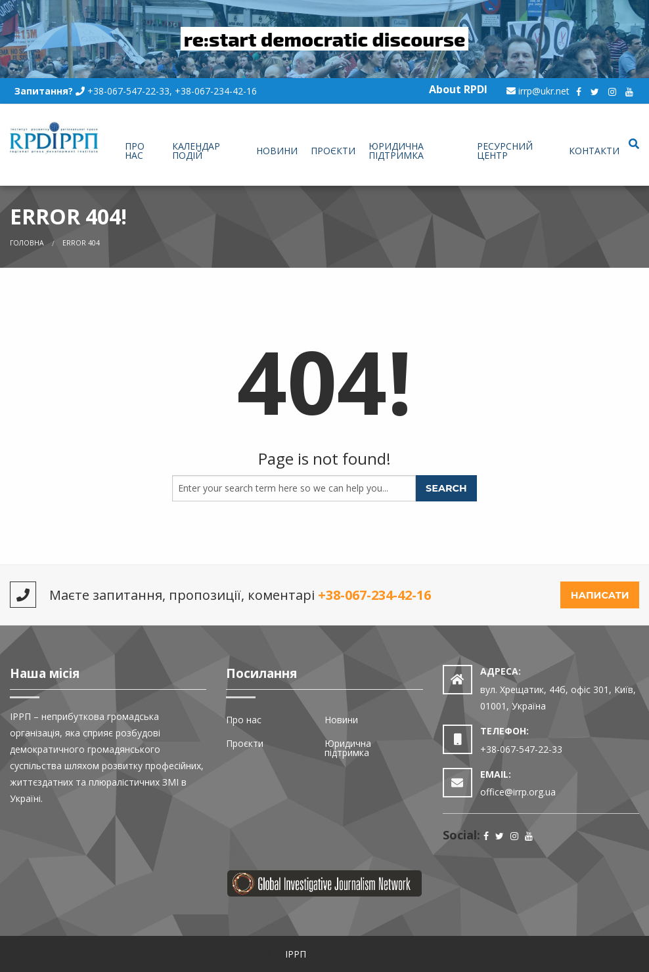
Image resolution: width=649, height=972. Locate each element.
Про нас (135, 150)
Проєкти (333, 150)
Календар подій (196, 150)
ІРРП (295, 954)
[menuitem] (142, 151)
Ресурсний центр (505, 150)
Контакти (594, 150)
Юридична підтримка (396, 150)
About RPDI (458, 89)
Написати (600, 595)
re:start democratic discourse (325, 39)
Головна (27, 242)
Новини (277, 150)
